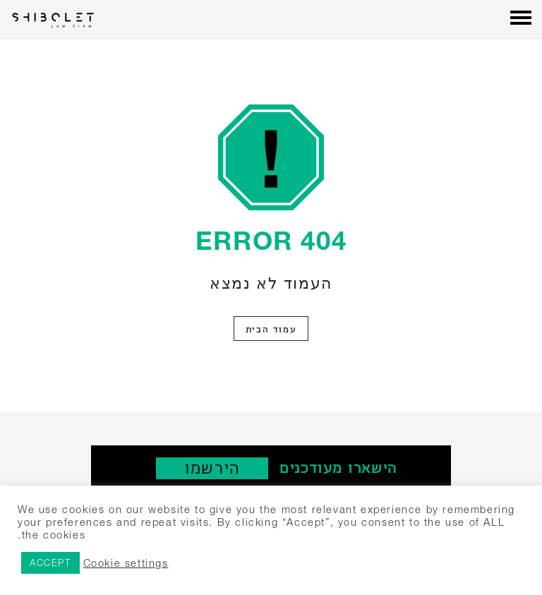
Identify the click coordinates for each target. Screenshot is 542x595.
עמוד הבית (271, 329)
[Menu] (521, 19)
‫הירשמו (212, 467)
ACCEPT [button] (50, 562)
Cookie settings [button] (126, 563)
